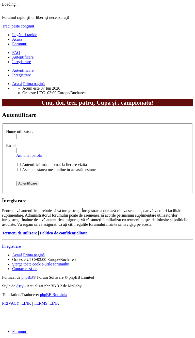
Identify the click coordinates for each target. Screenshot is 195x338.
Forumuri (19, 44)
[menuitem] (16, 52)
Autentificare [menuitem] (23, 57)
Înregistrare (21, 75)
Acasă (17, 39)
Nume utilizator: (19, 131)
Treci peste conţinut (18, 26)
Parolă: (12, 145)
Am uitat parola (29, 155)
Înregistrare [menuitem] (21, 62)
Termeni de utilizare (19, 233)
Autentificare (23, 70)
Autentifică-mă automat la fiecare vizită (52, 164)
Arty (19, 286)
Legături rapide (24, 35)
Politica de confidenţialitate (63, 233)
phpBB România (53, 294)
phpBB (27, 277)
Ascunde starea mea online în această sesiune (56, 169)
